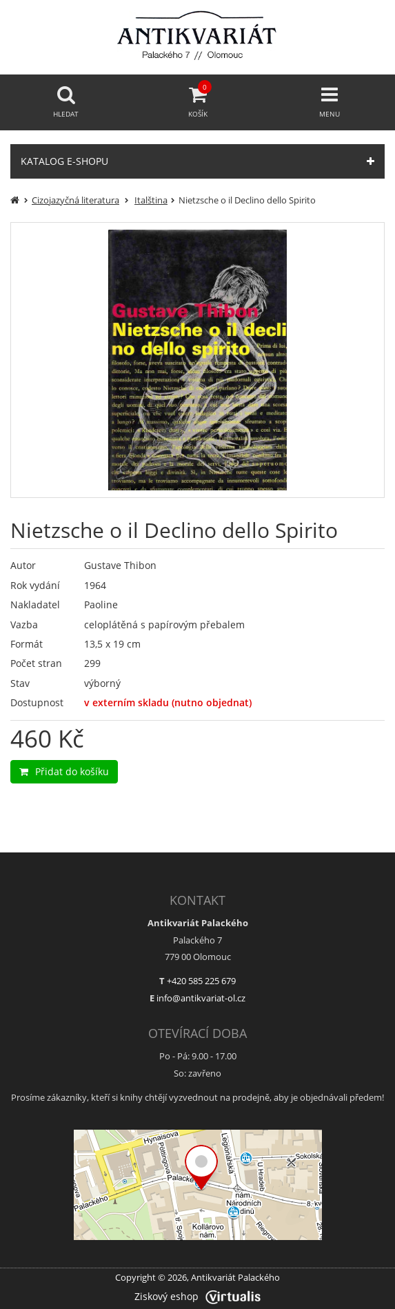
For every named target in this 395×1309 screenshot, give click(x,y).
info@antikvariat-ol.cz (200, 998)
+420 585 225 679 (201, 981)
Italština (151, 200)
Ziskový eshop (197, 1296)
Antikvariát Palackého (235, 1277)
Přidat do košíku (64, 771)
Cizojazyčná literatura (75, 200)
